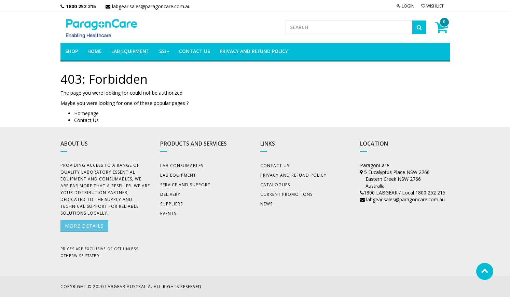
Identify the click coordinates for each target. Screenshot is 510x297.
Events (168, 213)
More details (84, 225)
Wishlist (432, 6)
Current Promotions (286, 194)
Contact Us (86, 120)
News (266, 204)
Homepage (86, 113)
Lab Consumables (181, 165)
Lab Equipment (178, 175)
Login (405, 6)
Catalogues (275, 185)
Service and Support (185, 185)
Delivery (170, 194)
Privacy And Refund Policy (293, 175)
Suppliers (171, 204)
